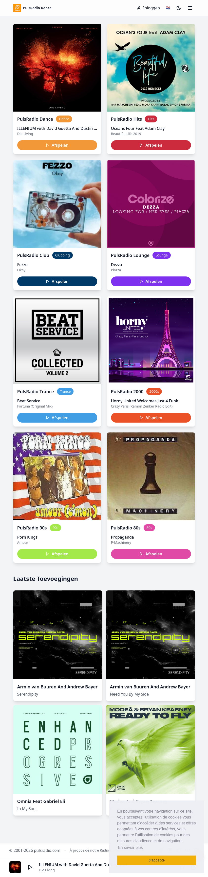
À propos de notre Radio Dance (95, 850)
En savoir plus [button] (130, 847)
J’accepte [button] (157, 860)
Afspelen (57, 145)
